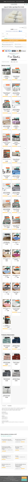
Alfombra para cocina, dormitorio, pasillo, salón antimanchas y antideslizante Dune (7, 242)
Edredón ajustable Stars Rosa (6, 143)
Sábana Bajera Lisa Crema (16, 275)
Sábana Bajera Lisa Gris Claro (16, 292)
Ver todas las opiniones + (6, 435)
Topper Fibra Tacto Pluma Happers (6, 93)
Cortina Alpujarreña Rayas (6, 325)
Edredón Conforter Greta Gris (16, 143)
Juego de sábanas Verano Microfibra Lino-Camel (6, 126)
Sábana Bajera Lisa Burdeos (16, 259)
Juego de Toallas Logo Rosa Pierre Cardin (6, 362)
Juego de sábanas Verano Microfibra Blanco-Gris (16, 109)
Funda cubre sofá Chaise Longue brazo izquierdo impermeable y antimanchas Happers (6, 109)
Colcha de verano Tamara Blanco (16, 309)
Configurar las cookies (15, 480)
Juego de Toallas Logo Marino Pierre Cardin (16, 346)
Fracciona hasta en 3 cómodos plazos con (14, 31)
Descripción (4, 405)
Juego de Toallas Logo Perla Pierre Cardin (16, 379)
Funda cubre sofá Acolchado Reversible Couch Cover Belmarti (6, 176)
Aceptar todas (24, 477)
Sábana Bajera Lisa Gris (6, 292)
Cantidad (3, 36)
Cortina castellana (7, 159)
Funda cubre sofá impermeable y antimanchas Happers (16, 226)
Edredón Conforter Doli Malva (16, 126)
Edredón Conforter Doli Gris (7, 76)
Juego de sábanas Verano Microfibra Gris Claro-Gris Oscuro (16, 192)
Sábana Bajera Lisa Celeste (6, 275)
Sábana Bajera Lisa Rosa (6, 309)
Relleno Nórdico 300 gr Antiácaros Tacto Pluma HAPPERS (16, 93)
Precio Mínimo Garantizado (8, 42)
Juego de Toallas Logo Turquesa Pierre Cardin (6, 346)
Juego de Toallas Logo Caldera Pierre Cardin (16, 362)
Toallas (22, 27)
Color (3, 33)
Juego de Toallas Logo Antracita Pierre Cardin (6, 379)
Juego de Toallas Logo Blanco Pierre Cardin (7, 395)
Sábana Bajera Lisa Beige (6, 259)
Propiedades (10, 405)
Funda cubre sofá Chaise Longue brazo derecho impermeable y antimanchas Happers (6, 226)
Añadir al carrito (14, 40)
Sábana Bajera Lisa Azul (16, 242)
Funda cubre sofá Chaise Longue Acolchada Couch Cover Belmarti (16, 76)
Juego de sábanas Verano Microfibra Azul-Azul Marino (16, 176)
